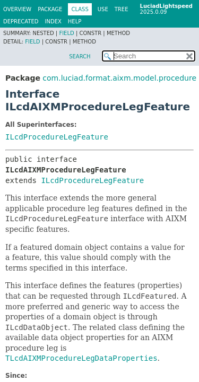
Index (53, 21)
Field (66, 33)
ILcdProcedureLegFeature (56, 137)
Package (50, 9)
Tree (121, 9)
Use (103, 9)
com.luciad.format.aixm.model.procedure (119, 78)
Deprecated (21, 21)
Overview (17, 9)
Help (74, 21)
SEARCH (79, 56)
